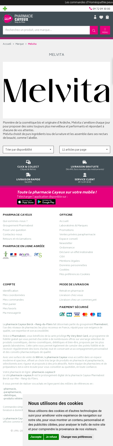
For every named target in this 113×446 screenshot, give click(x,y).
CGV (62, 257)
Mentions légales (69, 261)
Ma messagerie (12, 313)
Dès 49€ (84, 164)
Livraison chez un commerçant (77, 300)
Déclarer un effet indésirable (76, 253)
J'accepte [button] (36, 436)
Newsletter (65, 244)
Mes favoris (9, 309)
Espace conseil (68, 239)
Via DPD (28, 177)
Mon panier (9, 305)
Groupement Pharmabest (18, 226)
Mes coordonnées (14, 296)
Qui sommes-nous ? (15, 222)
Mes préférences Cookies (74, 275)
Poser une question (14, 231)
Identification (10, 291)
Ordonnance (67, 248)
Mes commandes (13, 300)
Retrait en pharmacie (71, 291)
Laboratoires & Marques (73, 226)
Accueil (7, 44)
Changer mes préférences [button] (76, 436)
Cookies (64, 270)
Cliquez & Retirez (28, 164)
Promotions (66, 231)
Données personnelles (73, 266)
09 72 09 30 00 (84, 177)
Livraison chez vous (71, 296)
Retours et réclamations (17, 239)
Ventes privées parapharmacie (77, 235)
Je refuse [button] (51, 436)
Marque (20, 44)
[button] (28, 149)
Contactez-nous (12, 235)
